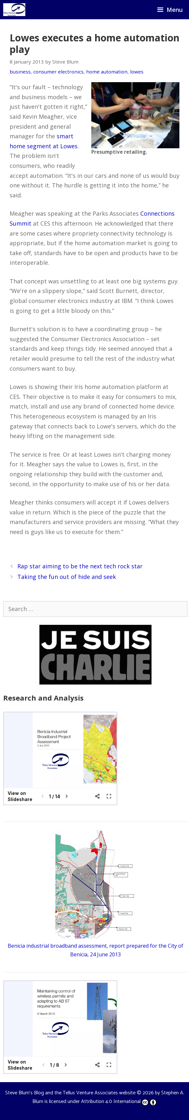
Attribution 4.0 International (119, 1101)
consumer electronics (58, 71)
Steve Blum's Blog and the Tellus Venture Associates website (70, 1093)
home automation (106, 71)
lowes (137, 71)
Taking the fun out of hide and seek (66, 577)
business (20, 71)
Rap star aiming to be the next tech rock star (80, 566)
